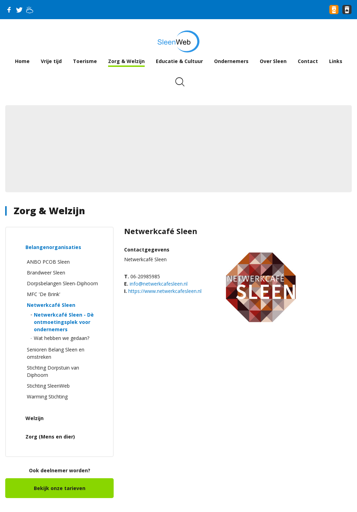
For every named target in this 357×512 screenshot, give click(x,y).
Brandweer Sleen (46, 272)
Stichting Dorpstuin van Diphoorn (53, 371)
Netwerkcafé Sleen (51, 305)
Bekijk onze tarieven (59, 488)
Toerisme (85, 61)
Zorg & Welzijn (126, 61)
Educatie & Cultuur (179, 61)
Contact (308, 61)
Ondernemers (231, 61)
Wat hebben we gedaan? (61, 338)
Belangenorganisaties (53, 247)
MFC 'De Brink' (43, 294)
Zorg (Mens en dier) (50, 436)
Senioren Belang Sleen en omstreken (55, 353)
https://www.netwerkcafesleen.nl (165, 291)
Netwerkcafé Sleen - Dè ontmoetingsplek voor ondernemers (64, 322)
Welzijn (34, 418)
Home (22, 61)
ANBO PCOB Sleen (48, 261)
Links (335, 61)
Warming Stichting (47, 396)
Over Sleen (273, 61)
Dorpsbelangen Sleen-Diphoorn (62, 283)
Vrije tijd (51, 61)
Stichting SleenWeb (48, 385)
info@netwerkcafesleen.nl (159, 283)
